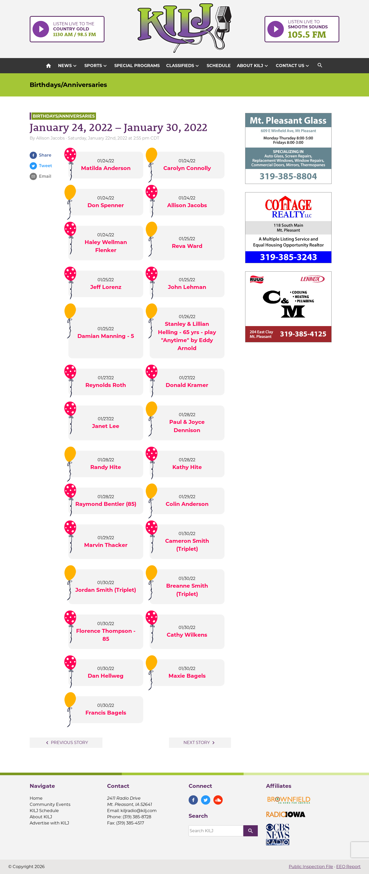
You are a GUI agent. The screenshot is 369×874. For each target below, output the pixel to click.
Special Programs (137, 65)
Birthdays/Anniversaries (68, 84)
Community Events (50, 804)
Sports (96, 66)
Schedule (219, 65)
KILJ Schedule (44, 810)
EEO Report (348, 866)
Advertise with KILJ (49, 823)
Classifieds (183, 66)
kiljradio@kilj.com (139, 810)
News (68, 66)
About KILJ (253, 66)
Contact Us (293, 66)
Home (36, 798)
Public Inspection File (311, 866)
